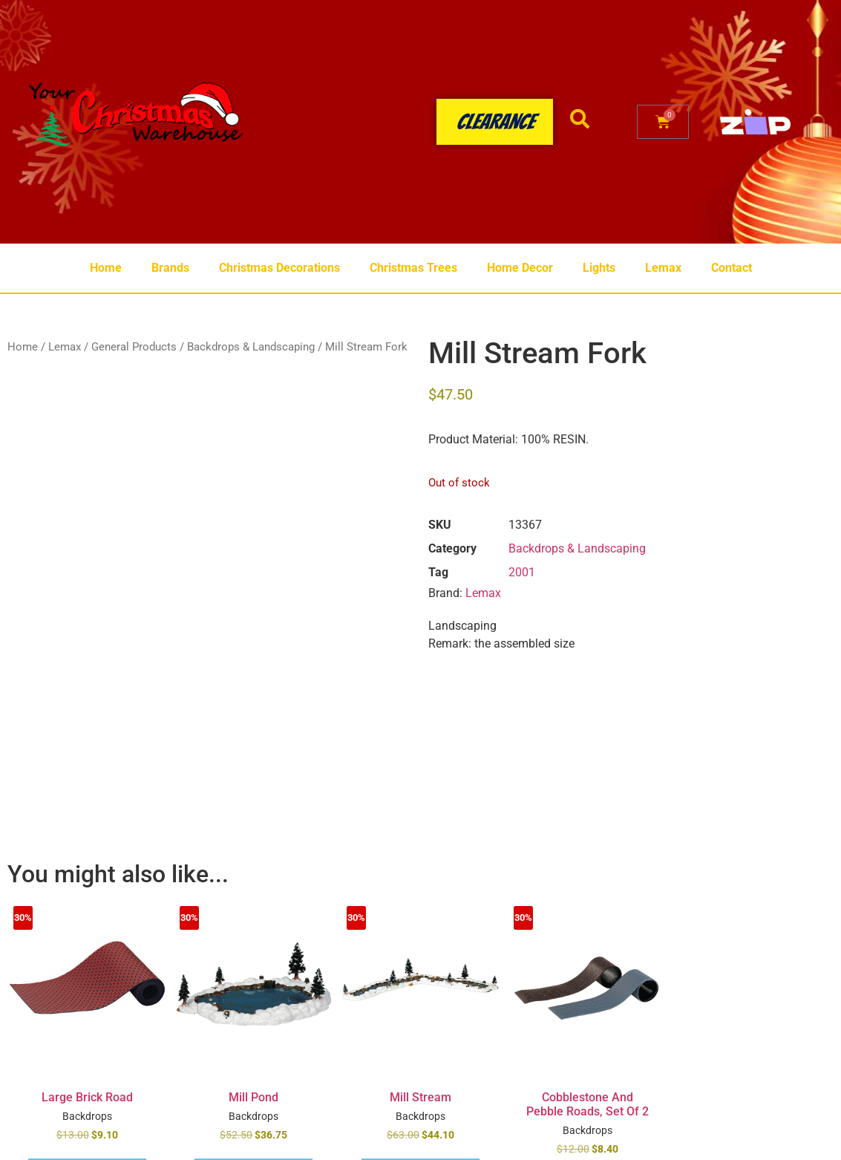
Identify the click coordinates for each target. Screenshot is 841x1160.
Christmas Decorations (279, 268)
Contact (731, 268)
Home (106, 268)
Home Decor (520, 268)
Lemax (663, 268)
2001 (521, 572)
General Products (134, 346)
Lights (599, 268)
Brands (170, 268)
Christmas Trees (413, 268)
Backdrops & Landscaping (251, 346)
